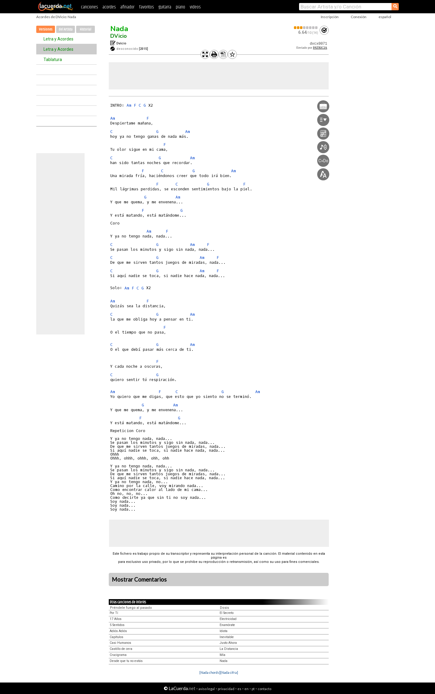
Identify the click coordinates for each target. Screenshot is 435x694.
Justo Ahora (228, 643)
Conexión (358, 17)
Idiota (223, 631)
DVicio (118, 36)
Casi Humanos (120, 643)
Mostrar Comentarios (139, 579)
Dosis (224, 608)
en (246, 689)
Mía (222, 655)
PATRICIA (320, 47)
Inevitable (227, 637)
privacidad (226, 689)
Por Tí (114, 613)
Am (129, 105)
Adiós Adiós (118, 631)
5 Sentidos (117, 625)
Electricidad (228, 619)
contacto (264, 689)
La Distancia (229, 649)
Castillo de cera (121, 649)
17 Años (115, 619)
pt (253, 689)
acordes (109, 7)
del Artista (65, 29)
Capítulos (116, 637)
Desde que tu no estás (126, 661)
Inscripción (330, 17)
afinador (127, 7)
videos (195, 7)
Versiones (45, 29)
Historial (85, 29)
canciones (89, 7)
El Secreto (227, 613)
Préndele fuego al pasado (131, 608)
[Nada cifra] (229, 672)
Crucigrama (118, 655)
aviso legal (206, 689)
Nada (119, 29)
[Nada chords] (209, 672)
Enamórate (227, 625)
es (239, 689)
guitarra (164, 7)
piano (180, 7)
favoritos (146, 7)
